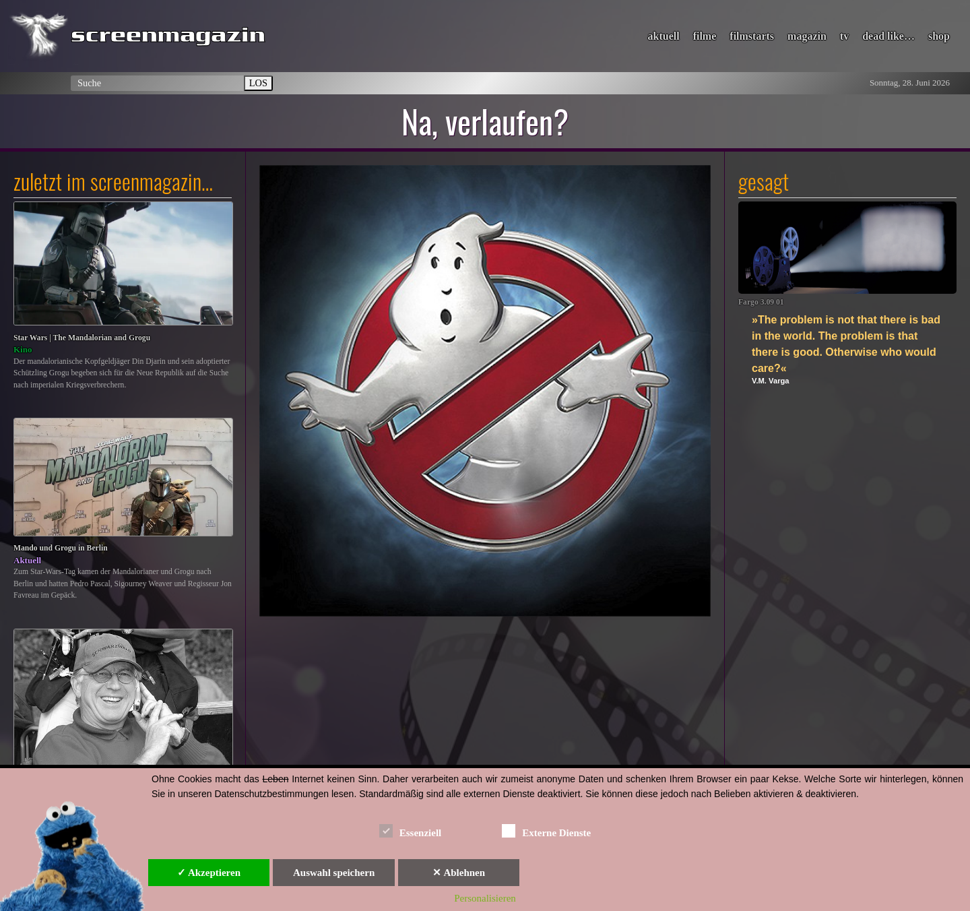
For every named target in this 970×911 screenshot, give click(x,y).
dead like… (888, 36)
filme (705, 36)
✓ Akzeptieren (208, 872)
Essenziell (410, 830)
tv (844, 36)
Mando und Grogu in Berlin (60, 548)
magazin (807, 36)
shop (939, 36)
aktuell (664, 36)
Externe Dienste (546, 830)
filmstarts (752, 36)
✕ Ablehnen (458, 872)
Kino (22, 349)
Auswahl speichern (334, 872)
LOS (258, 82)
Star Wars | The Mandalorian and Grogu (81, 338)
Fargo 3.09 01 (761, 302)
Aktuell (27, 560)
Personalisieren (485, 898)
